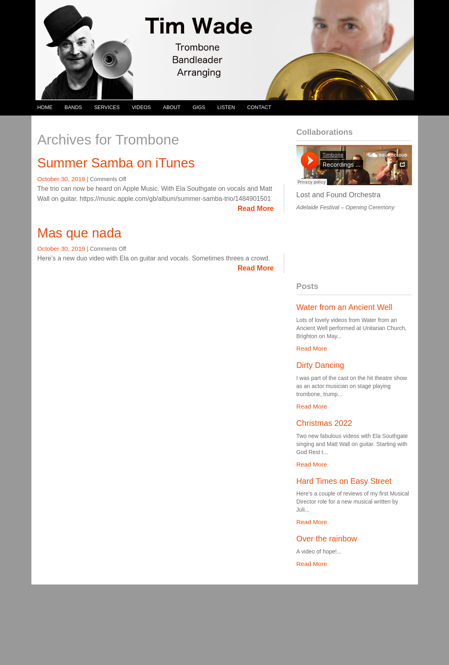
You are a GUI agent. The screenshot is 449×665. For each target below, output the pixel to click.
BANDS (73, 107)
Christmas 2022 (324, 423)
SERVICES (107, 107)
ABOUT (171, 107)
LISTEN (226, 107)
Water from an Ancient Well (344, 307)
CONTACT (259, 107)
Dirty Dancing (320, 365)
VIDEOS (141, 107)
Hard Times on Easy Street (343, 481)
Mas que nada (79, 232)
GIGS (198, 107)
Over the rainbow (326, 538)
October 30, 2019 (62, 179)
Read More (256, 208)
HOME (45, 107)
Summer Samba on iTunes (116, 162)
